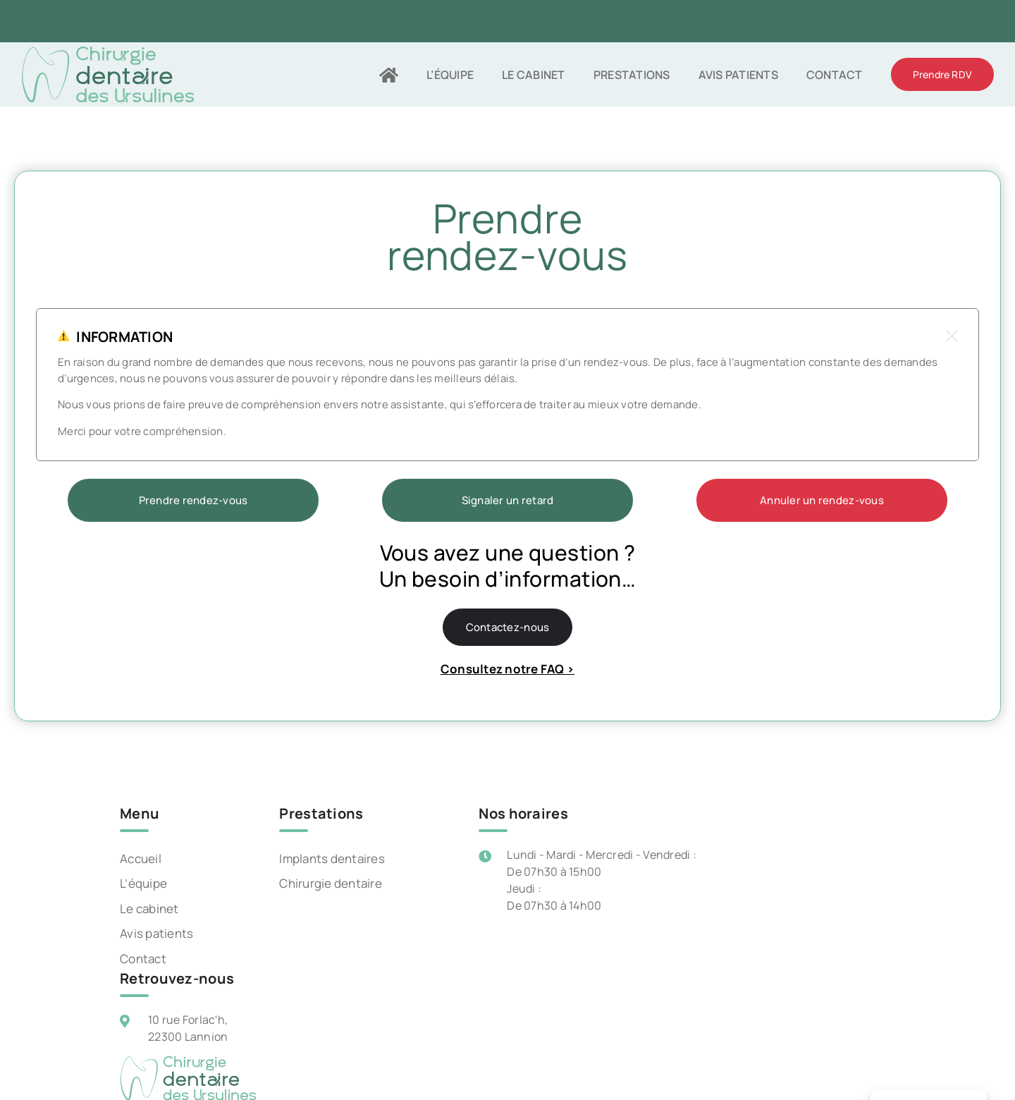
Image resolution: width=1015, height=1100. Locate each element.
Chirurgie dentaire (330, 883)
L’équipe (143, 883)
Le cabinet (149, 908)
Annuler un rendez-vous (822, 500)
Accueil (140, 858)
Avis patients (156, 933)
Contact (143, 959)
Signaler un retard (508, 500)
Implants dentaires (332, 858)
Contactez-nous (508, 627)
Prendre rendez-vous (193, 500)
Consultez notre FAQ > (507, 669)
